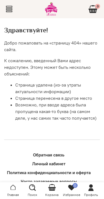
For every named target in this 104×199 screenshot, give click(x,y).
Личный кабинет (48, 163)
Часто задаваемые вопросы (49, 181)
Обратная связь (48, 155)
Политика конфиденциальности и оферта (49, 172)
